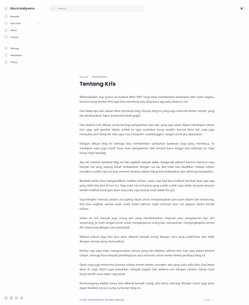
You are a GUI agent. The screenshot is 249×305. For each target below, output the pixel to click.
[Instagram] (11, 298)
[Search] (96, 8)
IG (88, 269)
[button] (242, 8)
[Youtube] (16, 298)
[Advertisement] (147, 42)
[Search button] (53, 8)
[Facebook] (6, 298)
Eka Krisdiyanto (22, 8)
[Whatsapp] (21, 298)
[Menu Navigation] (6, 8)
